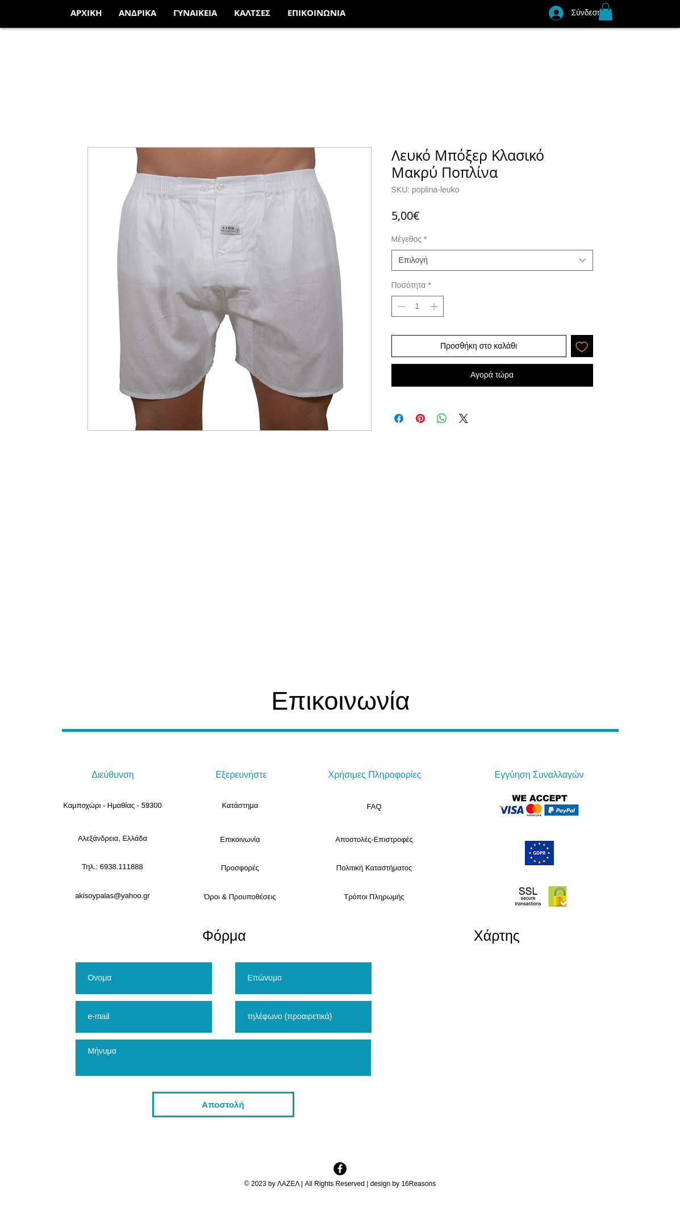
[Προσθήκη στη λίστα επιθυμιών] (582, 346)
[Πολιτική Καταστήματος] (374, 868)
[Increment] (435, 306)
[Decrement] (400, 306)
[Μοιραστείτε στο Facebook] (399, 418)
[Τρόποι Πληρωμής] (374, 897)
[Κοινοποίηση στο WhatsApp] (442, 418)
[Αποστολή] (223, 1104)
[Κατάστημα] (240, 805)
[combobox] (492, 260)
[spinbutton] (417, 306)
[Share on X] (463, 418)
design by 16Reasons (403, 1184)
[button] (252, 13)
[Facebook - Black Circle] (340, 1168)
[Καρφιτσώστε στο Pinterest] (420, 418)
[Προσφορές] (240, 868)
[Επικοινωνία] (240, 839)
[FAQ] (374, 807)
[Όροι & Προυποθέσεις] (240, 897)
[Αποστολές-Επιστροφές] (374, 839)
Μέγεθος (409, 239)
